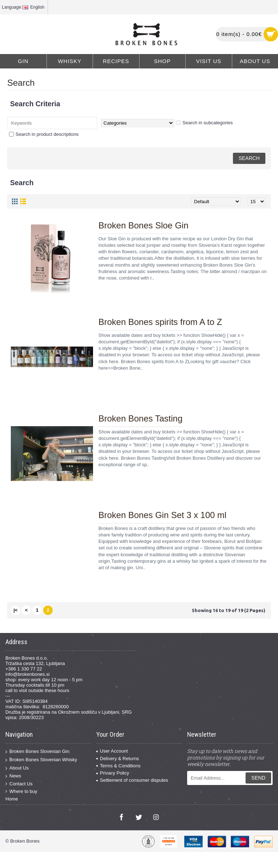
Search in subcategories (204, 122)
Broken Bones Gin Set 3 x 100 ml (162, 515)
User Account (112, 751)
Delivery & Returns (117, 758)
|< (15, 610)
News (13, 776)
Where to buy (21, 791)
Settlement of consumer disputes (132, 780)
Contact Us (18, 784)
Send (258, 778)
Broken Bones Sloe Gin (143, 225)
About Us (16, 768)
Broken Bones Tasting (140, 418)
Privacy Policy (112, 773)
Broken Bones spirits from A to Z (160, 322)
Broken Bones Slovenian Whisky (41, 760)
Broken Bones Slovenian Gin (37, 752)
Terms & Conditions (118, 765)
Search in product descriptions (44, 134)
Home (11, 799)
